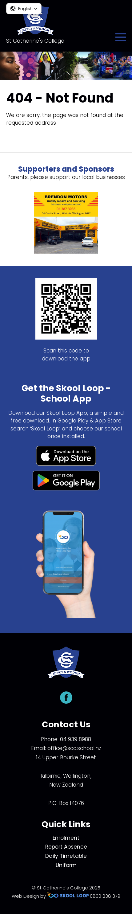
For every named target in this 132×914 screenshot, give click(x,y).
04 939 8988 (75, 739)
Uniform (66, 865)
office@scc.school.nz (74, 748)
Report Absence (66, 846)
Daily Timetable (66, 856)
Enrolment (66, 838)
